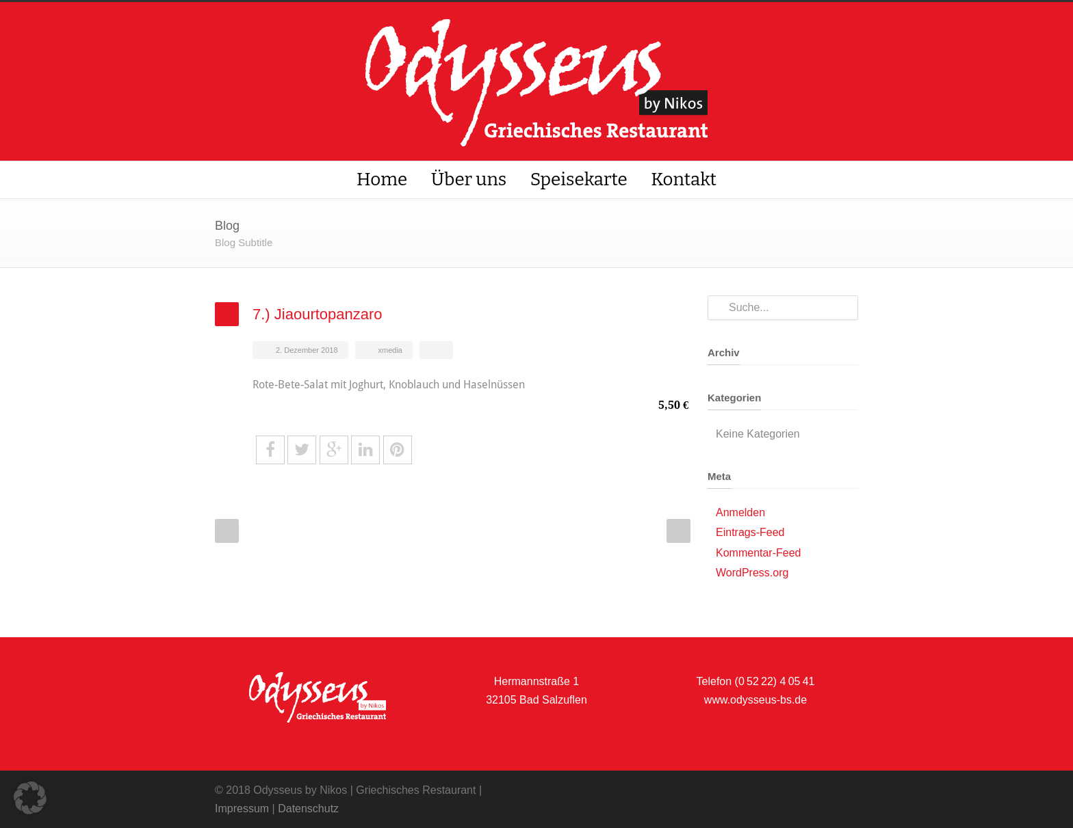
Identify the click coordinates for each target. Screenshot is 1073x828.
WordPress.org (752, 572)
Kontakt (683, 179)
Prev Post (227, 531)
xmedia (390, 350)
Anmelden (740, 512)
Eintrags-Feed (750, 532)
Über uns (469, 179)
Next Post (678, 531)
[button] (30, 798)
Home (382, 179)
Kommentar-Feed (758, 553)
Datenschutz (308, 808)
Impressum (242, 808)
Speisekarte (579, 179)
